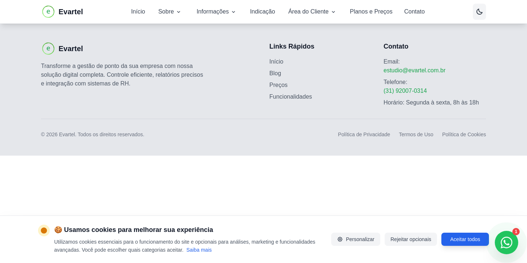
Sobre (170, 12)
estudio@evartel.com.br (414, 70)
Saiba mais (199, 250)
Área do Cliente (312, 12)
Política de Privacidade (364, 134)
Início (138, 11)
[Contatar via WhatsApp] (506, 242)
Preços (278, 85)
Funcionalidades (290, 97)
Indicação (262, 11)
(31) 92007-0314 (405, 91)
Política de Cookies (464, 134)
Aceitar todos (465, 239)
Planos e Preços (371, 11)
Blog (275, 73)
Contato (414, 11)
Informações (217, 12)
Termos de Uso (416, 134)
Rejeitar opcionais (410, 239)
